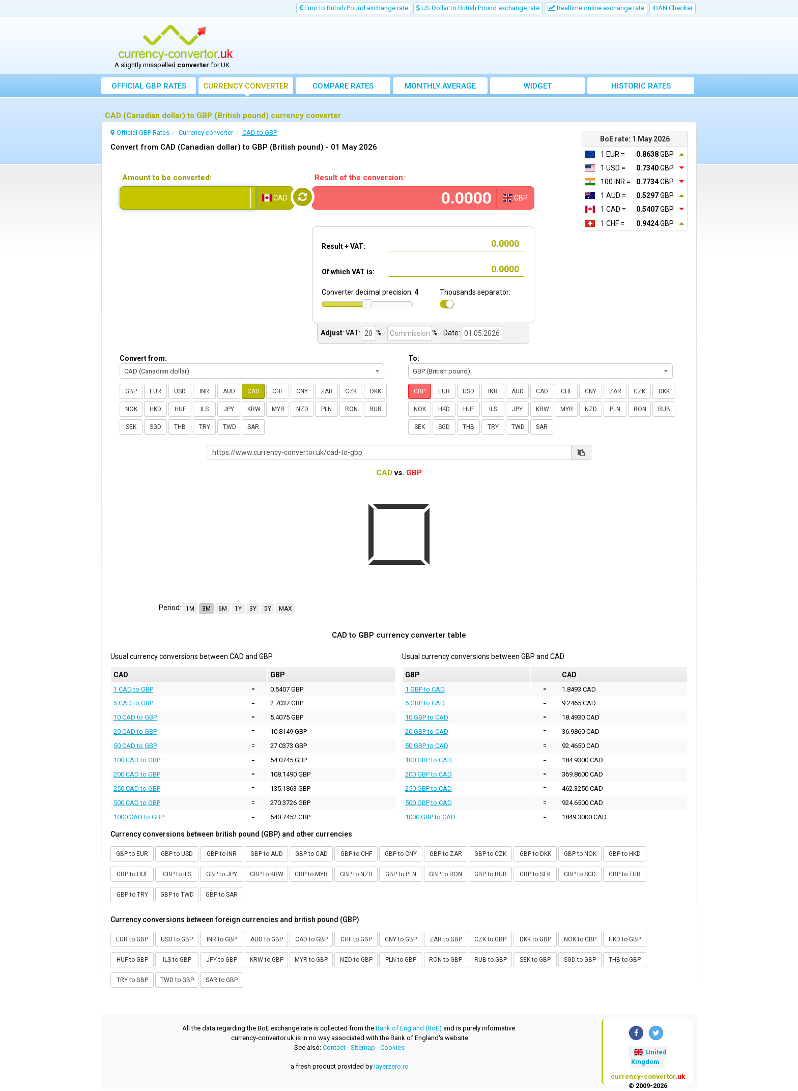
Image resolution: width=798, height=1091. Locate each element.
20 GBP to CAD (426, 731)
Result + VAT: (343, 246)
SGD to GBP (580, 959)
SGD (155, 426)
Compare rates (343, 86)
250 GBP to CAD (428, 788)
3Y (252, 608)
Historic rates (641, 86)
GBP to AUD (266, 853)
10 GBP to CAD (426, 717)
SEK (131, 426)
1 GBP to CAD (425, 689)
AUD (229, 391)
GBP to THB (625, 874)
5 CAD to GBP (133, 703)
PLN (326, 409)
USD (180, 391)
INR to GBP (222, 939)
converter (246, 86)
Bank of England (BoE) (409, 1028)
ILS (205, 409)
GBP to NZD (356, 874)
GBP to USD (177, 853)
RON (351, 409)
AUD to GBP (266, 939)
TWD (229, 426)
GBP (131, 391)
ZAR (327, 391)
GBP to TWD (177, 894)
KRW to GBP (266, 959)
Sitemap (363, 1047)
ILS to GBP (177, 959)
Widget (538, 86)
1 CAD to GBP (133, 689)
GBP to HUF (132, 874)
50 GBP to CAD (426, 746)
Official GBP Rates (148, 86)
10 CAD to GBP (135, 717)
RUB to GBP (490, 959)
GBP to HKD (625, 853)
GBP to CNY (401, 853)
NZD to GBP (356, 959)
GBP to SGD (580, 874)
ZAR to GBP (446, 939)
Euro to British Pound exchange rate (353, 8)
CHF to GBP (356, 939)
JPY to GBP (221, 959)
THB (180, 426)
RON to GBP (445, 959)
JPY (228, 409)
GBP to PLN (400, 874)
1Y (238, 608)
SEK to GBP (535, 959)
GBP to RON (445, 874)
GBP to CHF (356, 853)
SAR (253, 426)
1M (190, 608)
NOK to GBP (580, 939)
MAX (285, 608)
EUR (155, 391)
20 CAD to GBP (135, 731)
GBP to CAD (311, 853)
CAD (253, 391)
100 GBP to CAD (428, 760)
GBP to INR (222, 853)
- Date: (449, 333)
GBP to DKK (535, 853)
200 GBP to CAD (428, 774)
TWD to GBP (177, 980)
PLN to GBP (400, 959)
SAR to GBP (222, 980)
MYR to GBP (311, 959)
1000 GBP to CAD (430, 817)
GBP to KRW (266, 874)
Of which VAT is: (348, 272)
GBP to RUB (490, 874)
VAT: (353, 333)
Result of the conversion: (360, 177)
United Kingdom (649, 1057)
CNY (302, 391)
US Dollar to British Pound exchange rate (477, 8)
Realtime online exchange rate (596, 8)
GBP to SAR (222, 894)
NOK (131, 409)
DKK (375, 391)
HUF (180, 409)
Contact (334, 1047)
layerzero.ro (391, 1066)
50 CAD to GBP (135, 746)
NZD (302, 409)
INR (204, 391)
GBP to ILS (177, 874)
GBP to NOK (580, 853)
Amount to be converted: (167, 177)
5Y (267, 608)
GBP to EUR (132, 853)
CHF (277, 391)
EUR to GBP (132, 939)
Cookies (392, 1047)
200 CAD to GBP (136, 774)
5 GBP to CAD (425, 703)
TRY (204, 426)
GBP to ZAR (446, 853)
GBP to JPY (221, 874)
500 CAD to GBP (136, 803)
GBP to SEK (535, 874)
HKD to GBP (625, 939)
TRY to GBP (132, 980)
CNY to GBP (401, 939)
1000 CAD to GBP (138, 817)
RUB (375, 409)
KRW (254, 409)
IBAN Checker (672, 8)
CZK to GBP (490, 939)
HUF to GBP (132, 959)
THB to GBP (625, 959)
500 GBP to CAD (428, 803)
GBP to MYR (311, 874)
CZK (351, 391)
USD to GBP (177, 939)
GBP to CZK (490, 853)
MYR (278, 409)
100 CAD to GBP (136, 760)
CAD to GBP (311, 939)
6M (222, 608)
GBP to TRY (132, 894)
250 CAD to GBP (136, 788)
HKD (155, 409)
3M (206, 608)
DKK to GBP (535, 939)
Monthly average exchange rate (440, 87)
